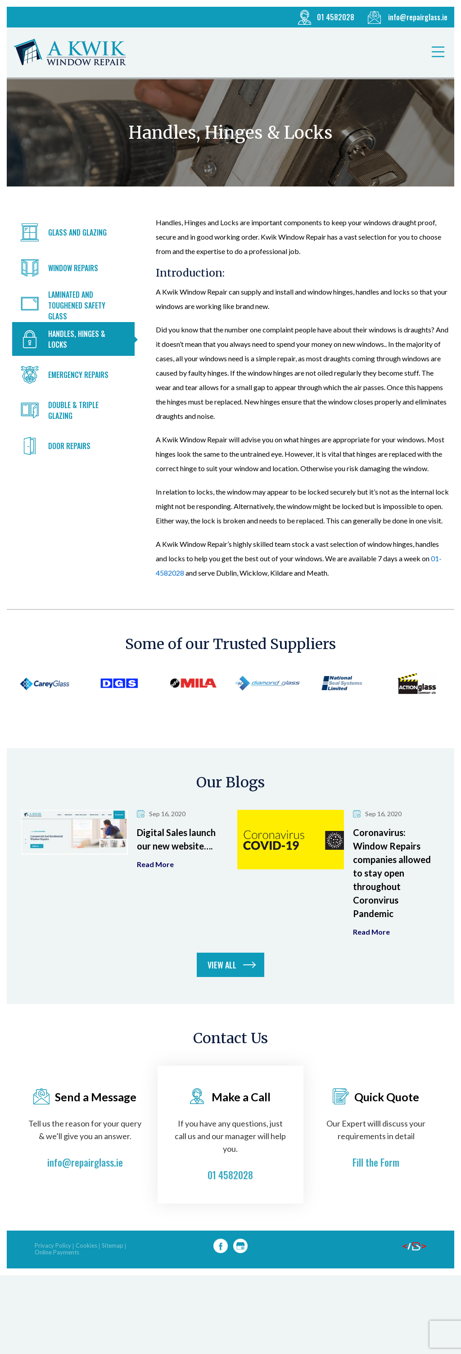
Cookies (86, 1266)
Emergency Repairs (78, 374)
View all (222, 986)
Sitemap (112, 1266)
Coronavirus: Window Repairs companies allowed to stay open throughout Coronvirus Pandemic (392, 894)
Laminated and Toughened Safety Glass (76, 305)
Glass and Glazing (77, 232)
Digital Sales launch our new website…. (176, 860)
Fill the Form (376, 1183)
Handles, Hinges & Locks (76, 339)
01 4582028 (335, 17)
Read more (155, 885)
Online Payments (57, 1273)
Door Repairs (69, 446)
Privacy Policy (53, 1266)
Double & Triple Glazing (73, 410)
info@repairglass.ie (417, 17)
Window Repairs (73, 268)
